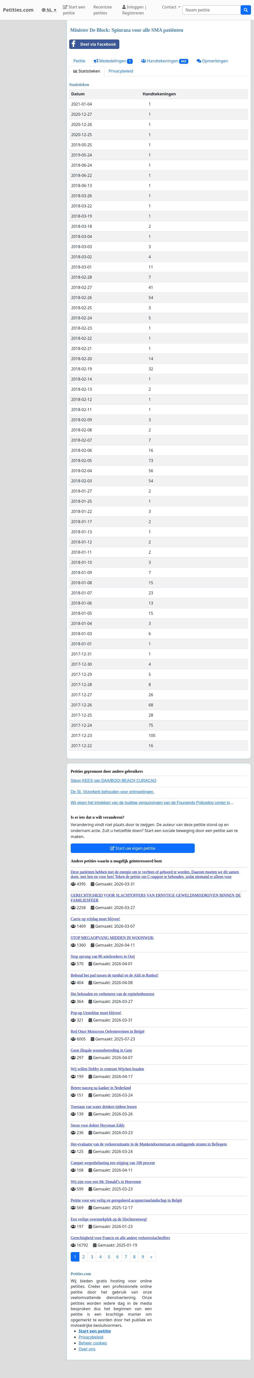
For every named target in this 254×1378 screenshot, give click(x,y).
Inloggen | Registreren (134, 10)
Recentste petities (103, 10)
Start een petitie (74, 10)
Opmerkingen (212, 61)
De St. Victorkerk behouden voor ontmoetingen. (112, 792)
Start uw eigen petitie (133, 848)
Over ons (87, 1349)
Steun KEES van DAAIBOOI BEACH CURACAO (113, 780)
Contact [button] (169, 7)
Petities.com (18, 9)
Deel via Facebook (92, 44)
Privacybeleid (121, 71)
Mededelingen (113, 61)
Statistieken (86, 71)
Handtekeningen (164, 61)
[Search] (211, 10)
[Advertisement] (32, 94)
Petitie (79, 61)
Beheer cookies (93, 1343)
